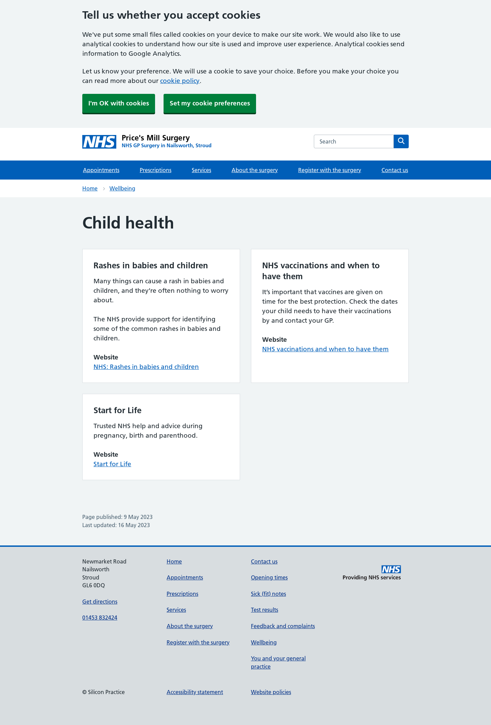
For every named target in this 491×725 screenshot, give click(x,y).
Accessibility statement (195, 692)
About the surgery (255, 170)
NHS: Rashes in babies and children (146, 367)
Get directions (99, 601)
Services (201, 170)
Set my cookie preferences (210, 103)
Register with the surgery (329, 170)
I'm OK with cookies (118, 103)
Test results (264, 609)
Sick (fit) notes (268, 593)
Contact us (395, 170)
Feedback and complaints (283, 626)
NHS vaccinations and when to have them (325, 349)
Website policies (271, 692)
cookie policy (180, 81)
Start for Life (112, 464)
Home (90, 188)
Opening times (269, 577)
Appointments (101, 170)
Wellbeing (122, 188)
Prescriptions (155, 170)
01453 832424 (99, 617)
